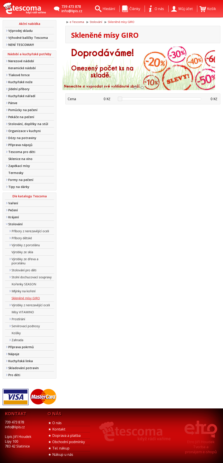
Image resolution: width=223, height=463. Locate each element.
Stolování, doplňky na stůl (28, 124)
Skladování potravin (23, 368)
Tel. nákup (60, 448)
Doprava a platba (66, 435)
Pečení (13, 210)
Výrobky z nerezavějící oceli (31, 305)
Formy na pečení (20, 180)
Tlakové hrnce (19, 75)
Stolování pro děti (24, 270)
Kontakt (58, 429)
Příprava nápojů (20, 145)
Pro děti (14, 375)
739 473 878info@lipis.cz (71, 8)
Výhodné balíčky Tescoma (28, 38)
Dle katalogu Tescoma (29, 196)
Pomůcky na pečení (22, 110)
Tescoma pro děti (21, 152)
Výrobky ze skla (22, 252)
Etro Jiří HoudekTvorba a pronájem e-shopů (201, 446)
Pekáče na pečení (21, 117)
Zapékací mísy (19, 166)
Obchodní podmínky (68, 441)
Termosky (16, 173)
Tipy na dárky (18, 187)
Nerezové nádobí (21, 61)
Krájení (13, 217)
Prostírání (18, 319)
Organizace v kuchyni (24, 131)
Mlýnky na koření (23, 291)
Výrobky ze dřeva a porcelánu (25, 261)
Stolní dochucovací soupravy (32, 277)
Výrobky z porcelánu (26, 245)
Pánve (12, 103)
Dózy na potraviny (22, 138)
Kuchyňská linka (20, 361)
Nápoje (13, 354)
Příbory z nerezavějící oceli (30, 231)
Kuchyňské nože (20, 82)
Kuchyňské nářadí (21, 96)
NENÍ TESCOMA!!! (21, 45)
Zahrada (17, 340)
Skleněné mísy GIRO (26, 298)
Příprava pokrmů (21, 347)
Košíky (16, 333)
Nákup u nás (62, 454)
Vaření (13, 203)
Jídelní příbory (19, 89)
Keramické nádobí (22, 68)
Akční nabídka (29, 24)
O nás (57, 422)
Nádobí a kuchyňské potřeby (29, 54)
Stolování (15, 224)
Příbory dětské (22, 238)
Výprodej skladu (20, 31)
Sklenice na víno (20, 159)
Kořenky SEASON (24, 284)
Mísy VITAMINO (23, 312)
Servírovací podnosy (26, 326)
